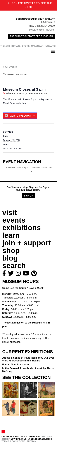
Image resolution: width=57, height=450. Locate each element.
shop (11, 251)
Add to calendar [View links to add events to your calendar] (20, 116)
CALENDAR (37, 46)
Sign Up (28, 196)
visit (9, 213)
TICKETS (5, 46)
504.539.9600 (36, 29)
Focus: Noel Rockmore (15, 364)
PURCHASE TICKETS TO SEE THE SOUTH (31, 36)
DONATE (16, 46)
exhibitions (21, 228)
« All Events (10, 67)
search (14, 266)
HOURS (50, 29)
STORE (25, 46)
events (13, 220)
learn (11, 235)
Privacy (31, 441)
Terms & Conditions (13, 441)
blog (10, 258)
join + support (26, 243)
